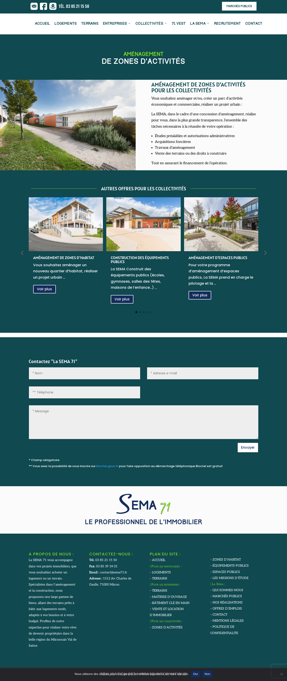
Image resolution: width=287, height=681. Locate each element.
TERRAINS (89, 24)
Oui (195, 674)
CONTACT (253, 24)
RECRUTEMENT (227, 24)
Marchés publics (239, 6)
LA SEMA (200, 24)
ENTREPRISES (117, 24)
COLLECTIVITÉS (151, 24)
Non (207, 674)
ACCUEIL (42, 24)
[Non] (281, 674)
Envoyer (248, 447)
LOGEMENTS (65, 24)
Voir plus (44, 289)
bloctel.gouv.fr (107, 466)
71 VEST (179, 24)
